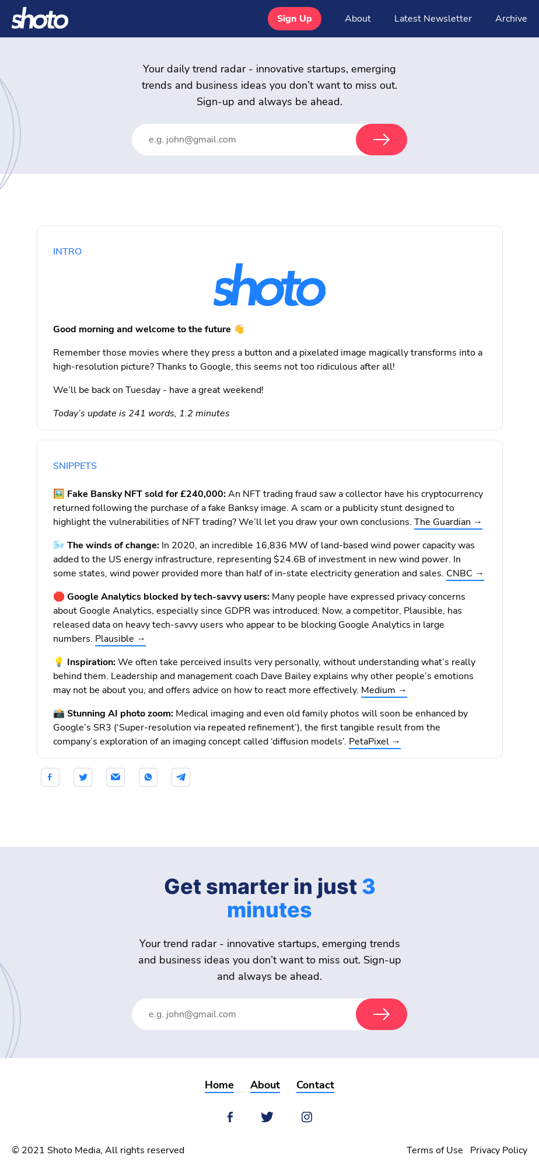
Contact (315, 1085)
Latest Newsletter (433, 18)
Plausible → (120, 638)
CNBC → (465, 573)
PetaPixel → (375, 741)
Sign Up (294, 18)
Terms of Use (435, 1150)
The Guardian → (448, 522)
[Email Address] (255, 139)
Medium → (384, 690)
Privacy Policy (498, 1150)
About (358, 18)
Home (219, 1085)
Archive (511, 18)
